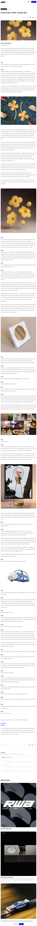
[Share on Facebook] (33, 17)
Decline (15, 924)
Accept (21, 924)
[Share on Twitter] (27, 17)
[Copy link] (35, 17)
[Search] (25, 2)
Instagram (3, 723)
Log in (28, 1)
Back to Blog (3, 5)
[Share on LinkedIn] (30, 17)
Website (3, 725)
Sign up (34, 1)
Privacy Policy (30, 921)
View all (34, 780)
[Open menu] (6, 2)
